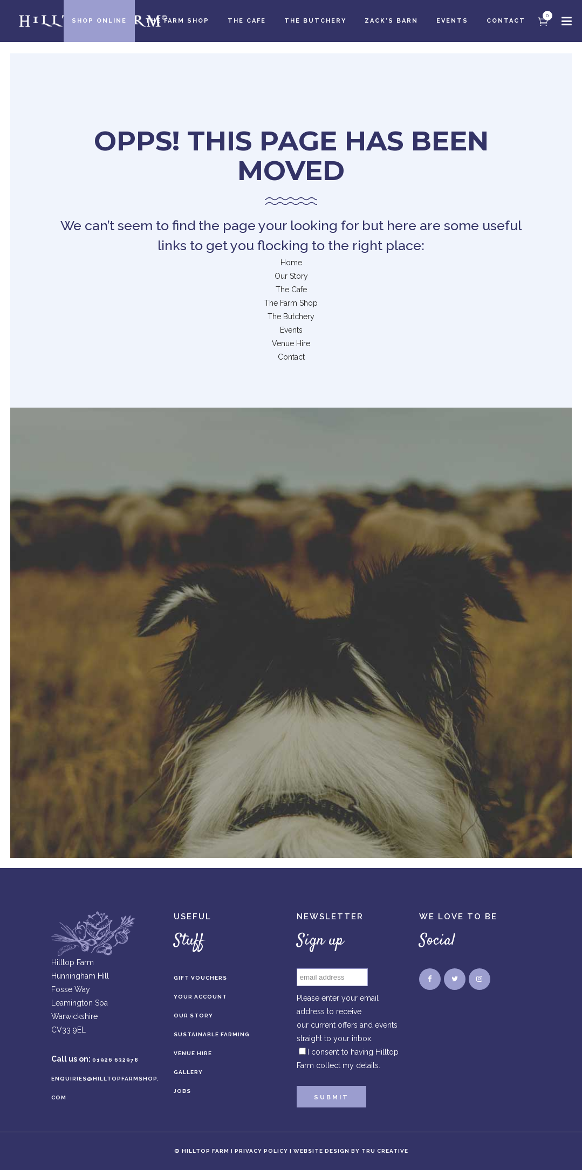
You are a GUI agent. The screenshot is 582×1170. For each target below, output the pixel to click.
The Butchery (291, 316)
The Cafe (291, 289)
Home (291, 262)
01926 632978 (115, 1060)
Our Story (291, 276)
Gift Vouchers (200, 978)
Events (291, 330)
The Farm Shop (291, 303)
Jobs (182, 1091)
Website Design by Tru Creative (350, 1151)
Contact (291, 357)
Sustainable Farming (212, 1034)
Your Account (200, 997)
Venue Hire (291, 343)
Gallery (188, 1072)
